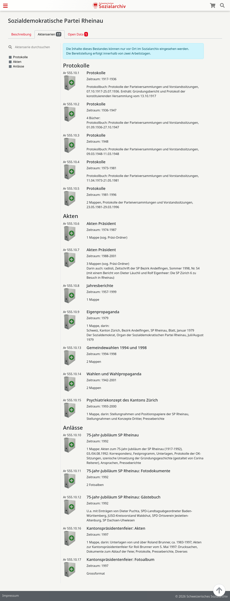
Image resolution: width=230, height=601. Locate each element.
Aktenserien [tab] (49, 34)
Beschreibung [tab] (21, 34)
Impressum (10, 595)
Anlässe (18, 66)
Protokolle (20, 57)
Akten (17, 62)
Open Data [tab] (78, 34)
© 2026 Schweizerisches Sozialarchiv (201, 596)
